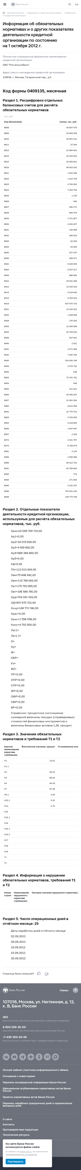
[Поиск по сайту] (71, 4)
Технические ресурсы (16, 1134)
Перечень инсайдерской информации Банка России (34, 1082)
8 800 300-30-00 (14, 1027)
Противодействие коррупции (20, 1129)
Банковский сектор (15, 13)
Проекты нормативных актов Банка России (29, 1097)
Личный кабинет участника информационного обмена (35, 1069)
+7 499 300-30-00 (15, 1037)
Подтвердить (15, 1161)
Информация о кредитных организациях (44, 13)
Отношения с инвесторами (19, 1076)
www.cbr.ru (26, 1151)
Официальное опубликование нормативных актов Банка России (37, 1089)
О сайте (7, 1119)
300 (5, 1017)
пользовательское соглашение (21, 1154)
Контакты (8, 1124)
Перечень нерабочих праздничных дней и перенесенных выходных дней (37, 1104)
